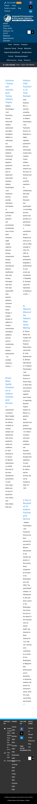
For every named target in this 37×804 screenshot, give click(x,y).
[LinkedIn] (21, 737)
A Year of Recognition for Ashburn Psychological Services (27, 509)
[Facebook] (21, 729)
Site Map (29, 748)
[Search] (32, 32)
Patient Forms (30, 736)
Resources (30, 741)
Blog (29, 744)
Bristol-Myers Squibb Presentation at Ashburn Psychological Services (9, 390)
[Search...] (29, 32)
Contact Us (30, 729)
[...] (11, 366)
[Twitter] (21, 733)
